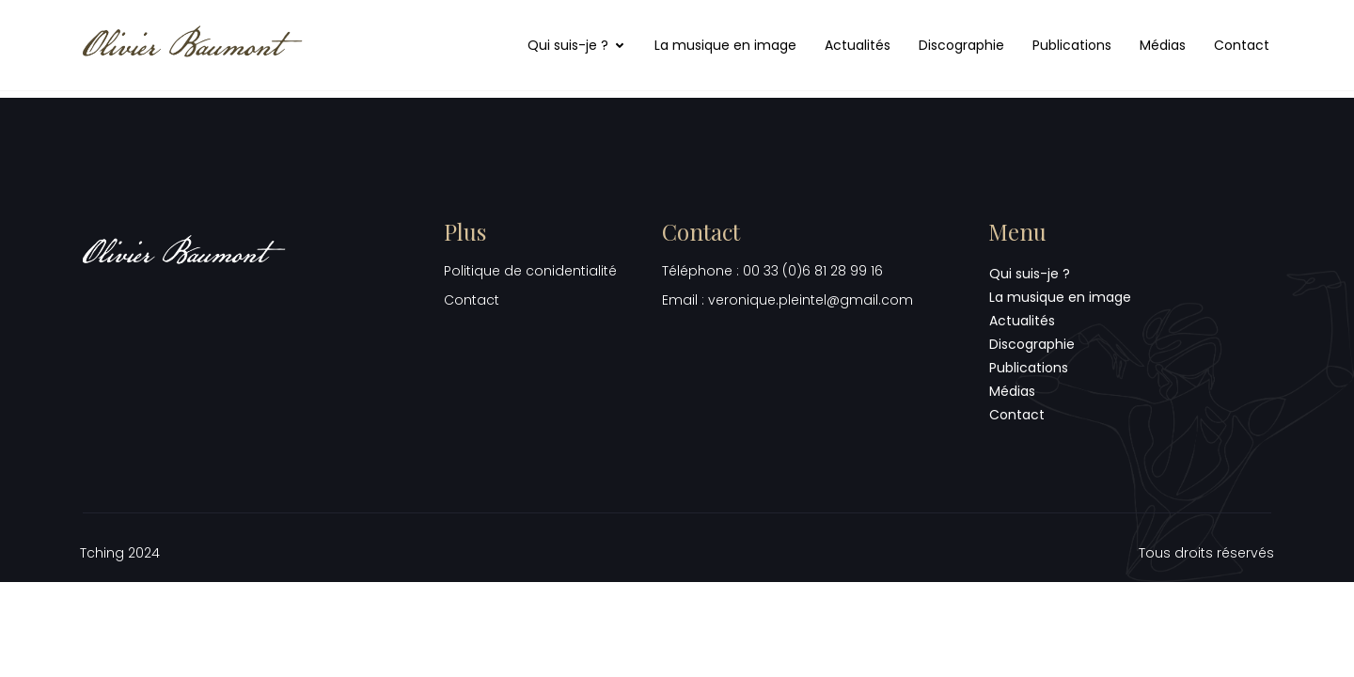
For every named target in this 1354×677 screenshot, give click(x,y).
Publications (1071, 45)
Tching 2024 (120, 552)
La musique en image (725, 45)
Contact (1241, 45)
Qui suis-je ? (576, 45)
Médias (1163, 45)
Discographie (961, 45)
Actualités (857, 45)
